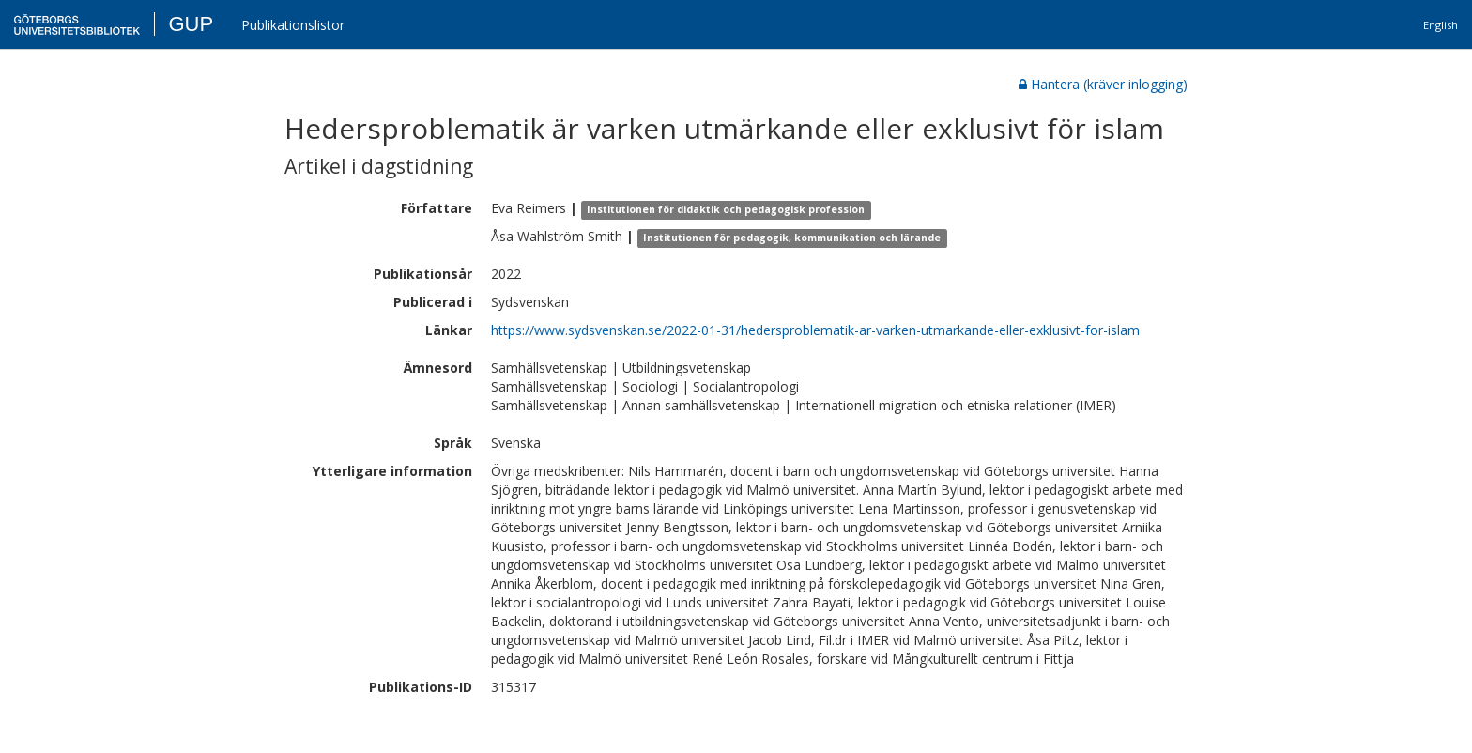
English (1440, 25)
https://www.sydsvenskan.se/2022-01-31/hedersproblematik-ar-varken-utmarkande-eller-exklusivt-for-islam (815, 330)
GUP (190, 24)
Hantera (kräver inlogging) (1103, 84)
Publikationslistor (293, 25)
